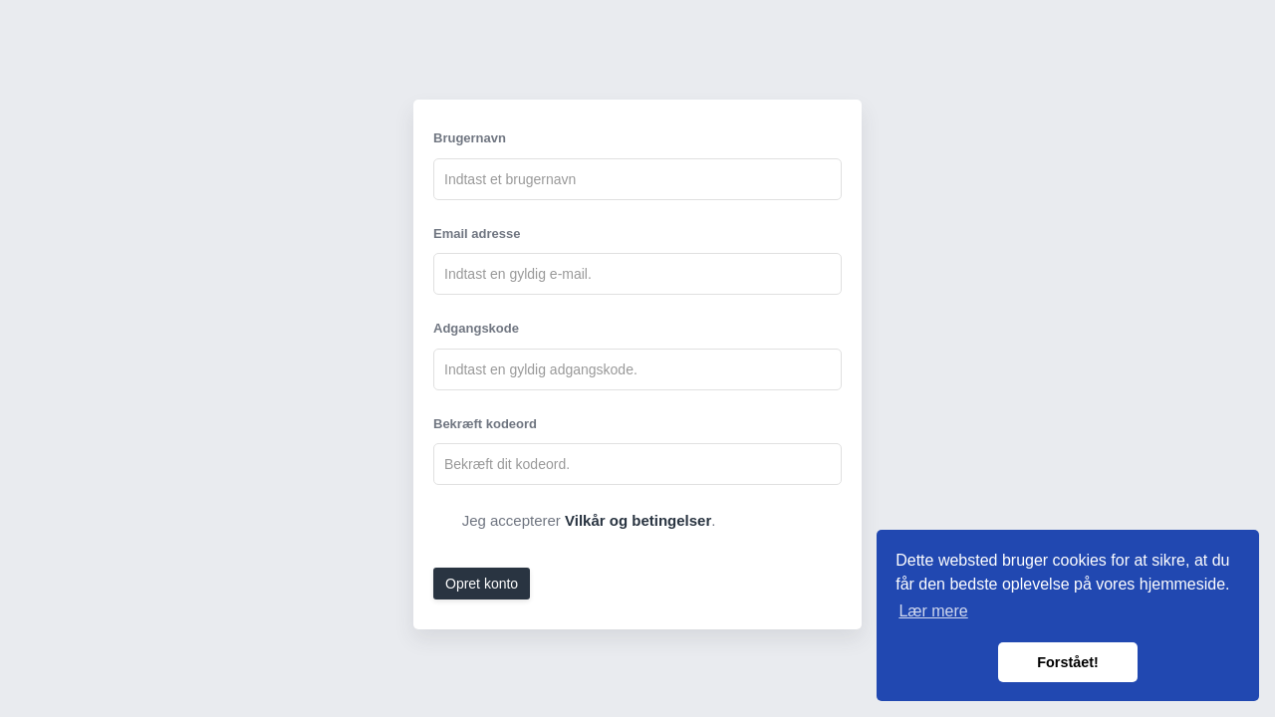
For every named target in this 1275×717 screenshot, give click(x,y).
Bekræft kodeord (485, 423)
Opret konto (481, 584)
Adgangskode (476, 328)
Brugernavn (469, 137)
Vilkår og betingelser (638, 520)
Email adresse (476, 233)
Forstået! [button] (1068, 662)
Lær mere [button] (932, 610)
